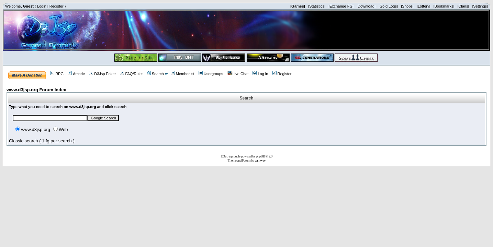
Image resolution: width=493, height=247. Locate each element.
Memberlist (182, 74)
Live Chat (237, 74)
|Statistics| (316, 6)
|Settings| (480, 6)
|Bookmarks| (444, 6)
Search (155, 74)
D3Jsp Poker (102, 74)
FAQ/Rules (131, 74)
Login (41, 6)
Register (56, 6)
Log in (260, 74)
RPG (57, 74)
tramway (260, 160)
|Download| (366, 6)
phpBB (260, 156)
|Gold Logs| (388, 6)
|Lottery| (423, 6)
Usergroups (211, 74)
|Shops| (407, 6)
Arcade (76, 74)
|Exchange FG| (341, 6)
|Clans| (463, 6)
